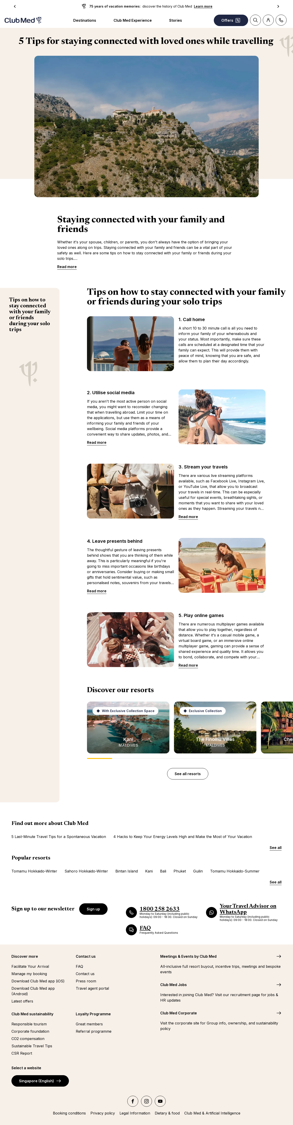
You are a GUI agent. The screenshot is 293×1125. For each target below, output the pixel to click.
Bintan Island (126, 871)
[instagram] (146, 1101)
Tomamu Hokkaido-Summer (235, 871)
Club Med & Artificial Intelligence (212, 1113)
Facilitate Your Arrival (30, 966)
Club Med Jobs (173, 984)
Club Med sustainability (32, 1014)
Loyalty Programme (93, 1014)
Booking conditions (69, 1113)
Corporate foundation (30, 1031)
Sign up (93, 909)
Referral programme (93, 1031)
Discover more (24, 956)
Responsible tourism (29, 1024)
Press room (86, 981)
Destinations (84, 20)
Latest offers (22, 1001)
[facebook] (132, 1101)
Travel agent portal (92, 988)
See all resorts (188, 773)
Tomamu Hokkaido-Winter (34, 871)
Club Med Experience (133, 20)
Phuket (180, 871)
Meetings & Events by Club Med (188, 956)
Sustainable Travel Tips (31, 1046)
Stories (175, 20)
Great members (89, 1024)
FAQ (79, 966)
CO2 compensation (27, 1038)
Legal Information (134, 1113)
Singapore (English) (40, 1081)
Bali (163, 871)
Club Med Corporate (178, 1013)
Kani (149, 871)
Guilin (198, 871)
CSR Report (21, 1053)
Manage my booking (29, 973)
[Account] (268, 20)
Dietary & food (167, 1113)
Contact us (86, 956)
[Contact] (281, 20)
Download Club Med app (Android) (33, 991)
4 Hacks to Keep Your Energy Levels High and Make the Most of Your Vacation (182, 836)
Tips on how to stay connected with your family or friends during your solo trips (29, 314)
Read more (67, 266)
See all (276, 847)
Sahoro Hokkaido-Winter (86, 871)
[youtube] (160, 1101)
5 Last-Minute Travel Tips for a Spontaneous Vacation (58, 836)
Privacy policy (102, 1113)
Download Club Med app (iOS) (38, 981)
